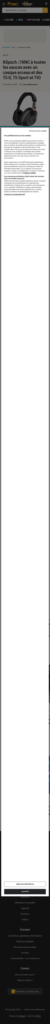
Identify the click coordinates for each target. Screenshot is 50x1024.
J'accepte (25, 891)
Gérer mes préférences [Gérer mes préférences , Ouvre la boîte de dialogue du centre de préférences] (25, 884)
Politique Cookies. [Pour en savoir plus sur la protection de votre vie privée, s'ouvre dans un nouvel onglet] (29, 173)
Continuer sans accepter (38, 131)
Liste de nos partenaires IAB (14, 194)
